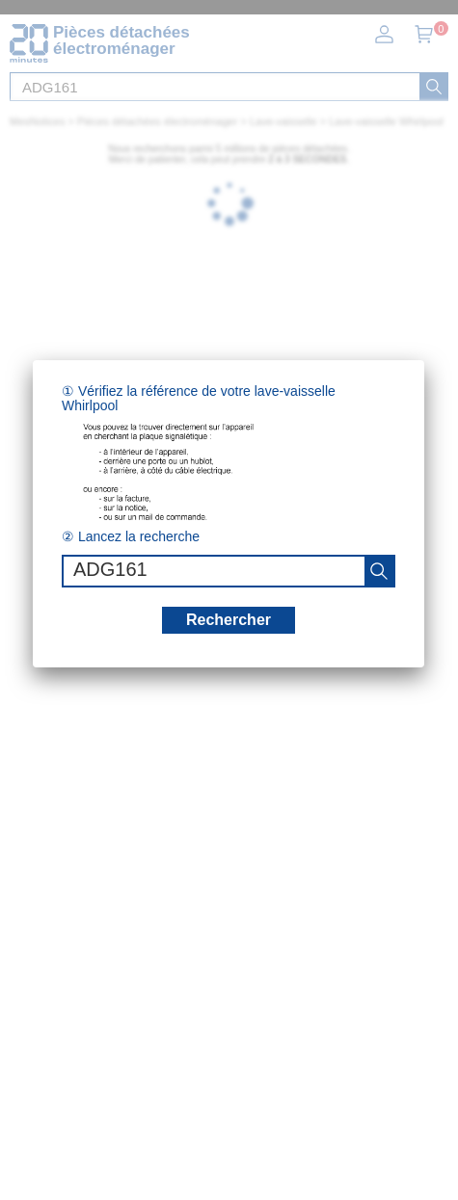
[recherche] (378, 571)
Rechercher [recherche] (228, 620)
